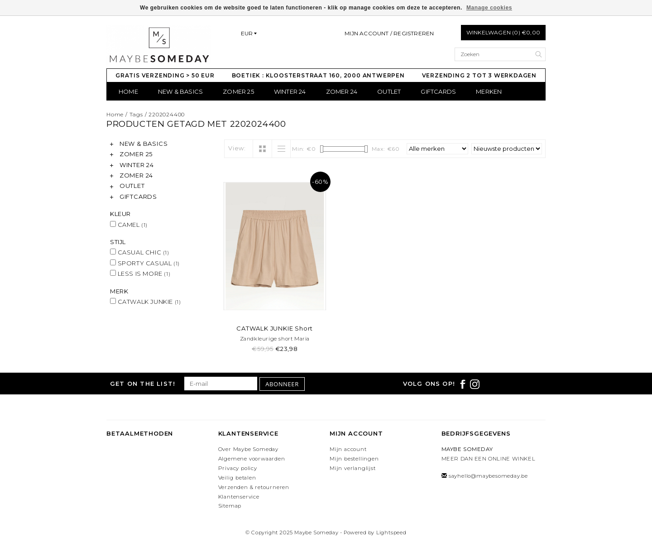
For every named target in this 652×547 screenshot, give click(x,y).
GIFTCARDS (438, 91)
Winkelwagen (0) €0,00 (503, 32)
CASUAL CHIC (139, 252)
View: (237, 148)
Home (128, 91)
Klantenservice (238, 497)
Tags (136, 114)
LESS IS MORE (140, 273)
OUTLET (389, 91)
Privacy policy (237, 468)
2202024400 (167, 114)
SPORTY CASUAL (145, 263)
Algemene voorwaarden (251, 459)
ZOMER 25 (238, 91)
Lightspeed (391, 532)
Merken (489, 91)
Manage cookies (489, 8)
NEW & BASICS (180, 91)
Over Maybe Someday (248, 449)
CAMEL (129, 224)
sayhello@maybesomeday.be (488, 476)
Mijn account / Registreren (389, 33)
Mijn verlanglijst (353, 468)
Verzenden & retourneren (253, 487)
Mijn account (348, 449)
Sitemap (230, 506)
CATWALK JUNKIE (145, 301)
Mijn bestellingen (354, 459)
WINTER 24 (290, 91)
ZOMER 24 (342, 91)
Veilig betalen (237, 478)
